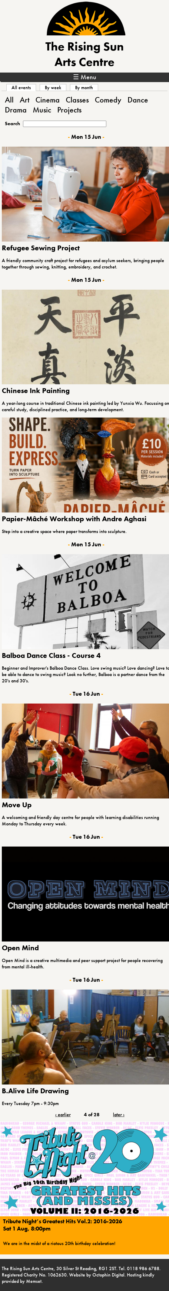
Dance (138, 100)
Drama (16, 110)
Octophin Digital (108, 1275)
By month (84, 87)
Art (24, 100)
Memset (33, 1281)
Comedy (108, 100)
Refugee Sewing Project (41, 247)
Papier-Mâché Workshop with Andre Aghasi (74, 518)
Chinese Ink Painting (36, 390)
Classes (77, 100)
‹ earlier (63, 1114)
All (9, 100)
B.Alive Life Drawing (35, 1090)
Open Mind (20, 947)
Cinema (47, 100)
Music (42, 110)
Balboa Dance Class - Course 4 (51, 655)
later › (118, 1114)
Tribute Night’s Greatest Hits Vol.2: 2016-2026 (62, 1221)
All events (24, 87)
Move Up (16, 804)
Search (12, 123)
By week (53, 87)
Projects (69, 110)
